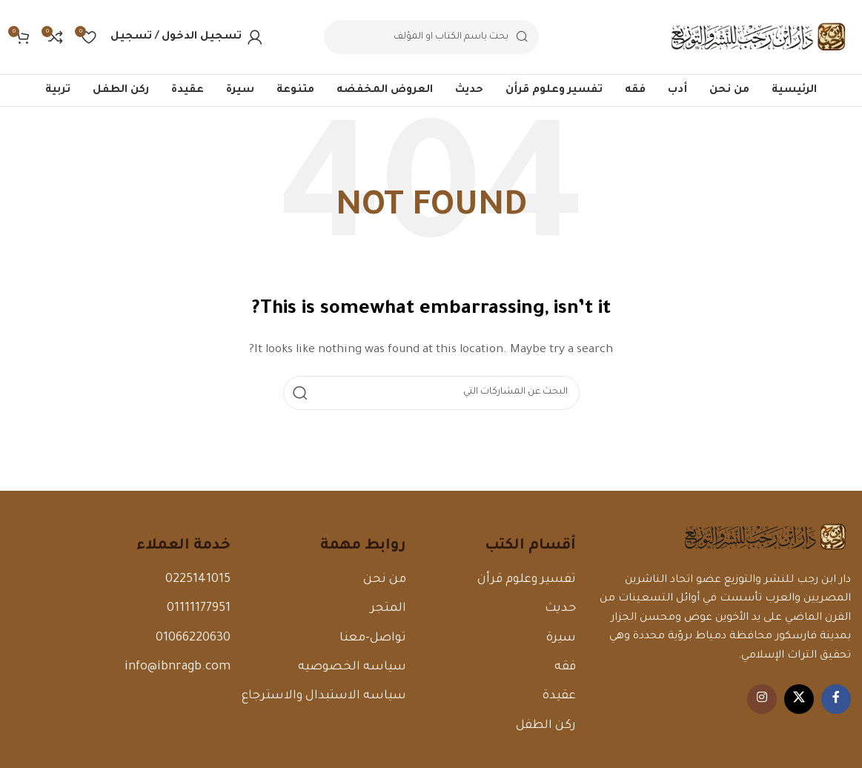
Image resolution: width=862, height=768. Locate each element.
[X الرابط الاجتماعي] (799, 699)
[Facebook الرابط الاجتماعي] (836, 699)
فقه (565, 667)
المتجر (388, 608)
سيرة (561, 638)
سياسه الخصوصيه (352, 667)
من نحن (384, 579)
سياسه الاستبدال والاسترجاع (324, 696)
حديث (560, 608)
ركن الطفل (546, 725)
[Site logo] (758, 38)
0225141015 (198, 579)
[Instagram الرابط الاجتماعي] (762, 699)
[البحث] (431, 37)
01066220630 (193, 638)
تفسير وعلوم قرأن (526, 579)
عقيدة (559, 696)
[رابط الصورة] (765, 538)
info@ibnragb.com (178, 667)
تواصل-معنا (372, 638)
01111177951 (199, 608)
